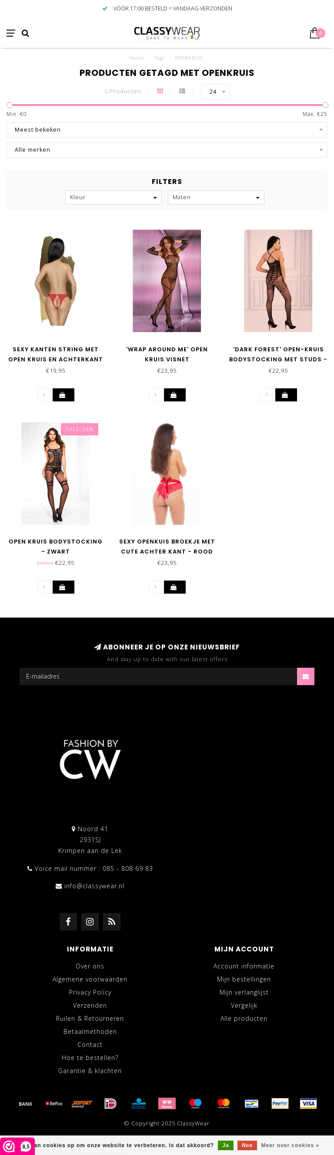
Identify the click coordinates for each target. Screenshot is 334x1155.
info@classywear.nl (94, 886)
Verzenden (90, 1005)
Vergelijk (244, 1005)
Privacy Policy (90, 992)
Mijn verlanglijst (244, 992)
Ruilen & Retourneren (90, 1018)
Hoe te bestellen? (90, 1057)
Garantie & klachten (90, 1071)
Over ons (90, 966)
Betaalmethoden (90, 1031)
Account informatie (244, 966)
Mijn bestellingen (244, 979)
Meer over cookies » (290, 1145)
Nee (247, 1145)
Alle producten (243, 1018)
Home (136, 57)
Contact (90, 1044)
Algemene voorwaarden (90, 979)
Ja (225, 1145)
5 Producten (122, 91)
